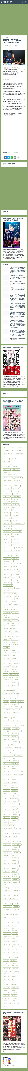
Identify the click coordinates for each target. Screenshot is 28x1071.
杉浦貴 (6, 626)
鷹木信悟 (20, 564)
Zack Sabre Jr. (8, 561)
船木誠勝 (15, 685)
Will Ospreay (7, 699)
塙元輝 (6, 855)
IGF (15, 831)
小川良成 (6, 861)
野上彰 (14, 996)
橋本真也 (7, 499)
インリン (17, 777)
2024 (18, 483)
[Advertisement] (14, 20)
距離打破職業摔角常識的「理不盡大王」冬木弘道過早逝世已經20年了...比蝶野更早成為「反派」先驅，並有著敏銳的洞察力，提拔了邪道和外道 (17, 332)
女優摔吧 (20, 947)
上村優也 (17, 631)
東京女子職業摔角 (9, 483)
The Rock (18, 796)
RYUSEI (6, 750)
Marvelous (7, 834)
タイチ (6, 623)
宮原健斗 (7, 510)
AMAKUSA (7, 712)
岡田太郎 (15, 863)
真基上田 (19, 588)
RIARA (16, 906)
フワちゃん (7, 664)
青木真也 (6, 772)
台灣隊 (14, 939)
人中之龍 (6, 928)
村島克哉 (15, 969)
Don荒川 (14, 793)
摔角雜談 (15, 683)
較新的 (3, 169)
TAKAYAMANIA (16, 661)
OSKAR (6, 648)
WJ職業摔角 (7, 680)
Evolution (7, 715)
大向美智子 (7, 761)
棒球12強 (14, 974)
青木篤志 (16, 1004)
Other (6, 577)
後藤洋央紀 (16, 550)
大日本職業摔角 (8, 726)
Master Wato (17, 904)
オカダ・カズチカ (9, 548)
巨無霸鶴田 (7, 494)
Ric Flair (15, 728)
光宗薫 (15, 933)
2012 (12, 888)
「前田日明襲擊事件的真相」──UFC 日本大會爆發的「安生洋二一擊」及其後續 (17, 277)
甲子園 (6, 985)
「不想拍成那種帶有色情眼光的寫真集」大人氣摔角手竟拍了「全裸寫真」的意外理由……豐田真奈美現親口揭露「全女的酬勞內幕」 (17, 270)
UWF (6, 537)
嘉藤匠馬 (14, 942)
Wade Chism (7, 920)
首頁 (4, 37)
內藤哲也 (15, 488)
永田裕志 (15, 510)
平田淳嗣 (6, 683)
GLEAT (14, 621)
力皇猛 (17, 936)
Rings (6, 839)
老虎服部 (6, 658)
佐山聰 (6, 515)
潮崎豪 (15, 580)
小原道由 (6, 952)
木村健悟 (6, 766)
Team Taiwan (7, 912)
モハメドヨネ (14, 799)
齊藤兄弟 (16, 583)
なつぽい (14, 602)
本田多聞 (6, 869)
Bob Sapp (17, 890)
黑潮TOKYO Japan (9, 885)
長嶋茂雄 (6, 1001)
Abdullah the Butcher (9, 691)
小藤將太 (6, 955)
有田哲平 (6, 807)
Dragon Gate (16, 637)
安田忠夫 (7, 642)
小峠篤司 (15, 858)
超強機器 (14, 672)
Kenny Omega (8, 796)
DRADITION (7, 572)
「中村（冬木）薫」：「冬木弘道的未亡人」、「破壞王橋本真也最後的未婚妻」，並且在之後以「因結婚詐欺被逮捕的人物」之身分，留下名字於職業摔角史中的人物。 (17, 298)
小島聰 (16, 596)
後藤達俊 (15, 958)
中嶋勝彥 (7, 542)
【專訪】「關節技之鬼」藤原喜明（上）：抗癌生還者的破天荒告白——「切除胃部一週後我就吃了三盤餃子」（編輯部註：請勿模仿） (17, 306)
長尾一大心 (7, 742)
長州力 (16, 469)
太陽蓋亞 (14, 780)
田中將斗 (6, 874)
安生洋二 (6, 950)
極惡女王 (7, 491)
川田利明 (15, 505)
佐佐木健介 (7, 604)
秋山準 (14, 607)
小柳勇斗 (14, 952)
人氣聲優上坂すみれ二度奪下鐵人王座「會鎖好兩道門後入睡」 (17, 288)
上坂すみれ (16, 664)
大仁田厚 (14, 507)
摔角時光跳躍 (18, 572)
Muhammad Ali (8, 747)
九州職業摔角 (17, 680)
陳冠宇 (14, 1001)
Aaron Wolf (7, 480)
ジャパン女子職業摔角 (10, 594)
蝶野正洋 (17, 480)
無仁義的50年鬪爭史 (9, 475)
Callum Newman (8, 677)
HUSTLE (7, 661)
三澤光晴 (16, 486)
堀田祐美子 (7, 944)
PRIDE (21, 718)
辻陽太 (6, 521)
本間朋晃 (15, 869)
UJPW (12, 917)
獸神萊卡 (7, 580)
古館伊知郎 (7, 801)
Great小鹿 (7, 718)
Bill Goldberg (7, 890)
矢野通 (6, 788)
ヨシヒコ (6, 923)
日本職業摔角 (16, 496)
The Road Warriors (9, 842)
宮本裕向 (14, 950)
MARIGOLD (7, 618)
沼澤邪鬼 (6, 977)
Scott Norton (17, 909)
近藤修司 (14, 993)
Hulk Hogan (16, 575)
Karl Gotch (7, 728)
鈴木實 (6, 513)
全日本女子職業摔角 (9, 464)
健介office (7, 933)
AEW (14, 688)
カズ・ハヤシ (16, 844)
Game (14, 715)
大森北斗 (6, 737)
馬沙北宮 (14, 610)
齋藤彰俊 (7, 567)
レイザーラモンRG (9, 755)
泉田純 (14, 977)
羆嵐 (22, 726)
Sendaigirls (14, 839)
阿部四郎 (15, 817)
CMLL (14, 893)
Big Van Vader (14, 674)
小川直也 (7, 523)
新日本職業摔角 (14, 152)
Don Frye (18, 828)
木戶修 (14, 782)
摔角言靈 (14, 963)
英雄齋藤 (7, 558)
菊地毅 (14, 990)
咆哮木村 (6, 758)
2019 (6, 459)
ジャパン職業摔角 (9, 588)
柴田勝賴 (6, 685)
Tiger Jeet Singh (8, 753)
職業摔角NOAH (8, 453)
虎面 (16, 494)
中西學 (6, 701)
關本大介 (6, 817)
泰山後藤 (6, 704)
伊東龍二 (15, 850)
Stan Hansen (8, 553)
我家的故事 (15, 804)
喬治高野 (16, 853)
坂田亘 (15, 801)
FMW (15, 567)
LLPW (16, 569)
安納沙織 (7, 534)
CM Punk (6, 893)
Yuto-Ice (17, 618)
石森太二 (6, 769)
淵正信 (15, 645)
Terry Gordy (17, 912)
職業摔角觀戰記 (15, 788)
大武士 (6, 947)
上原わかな (7, 653)
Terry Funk (14, 750)
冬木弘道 (6, 734)
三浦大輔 (19, 755)
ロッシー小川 (15, 923)
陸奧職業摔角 (7, 1004)
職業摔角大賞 (17, 532)
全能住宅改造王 (8, 936)
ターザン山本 (17, 920)
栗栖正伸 (6, 974)
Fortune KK (19, 677)
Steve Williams (18, 774)
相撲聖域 (13, 985)
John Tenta (13, 898)
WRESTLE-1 (7, 631)
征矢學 (15, 761)
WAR (6, 720)
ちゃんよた (7, 844)
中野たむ (16, 847)
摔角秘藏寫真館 (8, 478)
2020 (6, 602)
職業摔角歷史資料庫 (9, 564)
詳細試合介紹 (6, 79)
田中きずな (15, 982)
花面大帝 (7, 518)
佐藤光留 (14, 931)
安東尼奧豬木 (8, 456)
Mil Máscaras (7, 836)
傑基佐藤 (7, 621)
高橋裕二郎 (7, 882)
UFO (5, 917)
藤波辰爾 (7, 461)
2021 (6, 674)
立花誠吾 (6, 990)
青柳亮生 (14, 790)
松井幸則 (6, 871)
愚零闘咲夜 (7, 866)
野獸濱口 (6, 998)
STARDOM (7, 469)
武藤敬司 (7, 467)
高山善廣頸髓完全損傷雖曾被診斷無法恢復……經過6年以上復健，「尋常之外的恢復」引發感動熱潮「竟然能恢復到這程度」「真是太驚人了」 (17, 315)
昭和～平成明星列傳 (17, 523)
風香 (5, 1006)
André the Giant (17, 712)
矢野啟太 (6, 987)
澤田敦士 (6, 979)
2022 (21, 772)
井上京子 (6, 850)
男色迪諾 (7, 669)
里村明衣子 (7, 880)
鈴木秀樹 (16, 815)
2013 (6, 745)
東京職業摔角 (7, 971)
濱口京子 (6, 982)
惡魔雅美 (6, 804)
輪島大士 (15, 739)
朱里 (14, 807)
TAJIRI (6, 639)
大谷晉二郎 (16, 653)
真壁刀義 (15, 669)
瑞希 (15, 809)
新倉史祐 (6, 966)
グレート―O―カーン (15, 720)
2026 (6, 451)
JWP (14, 718)
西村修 (6, 610)
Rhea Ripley (7, 909)
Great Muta (7, 569)
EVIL (15, 529)
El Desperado (8, 693)
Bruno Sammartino (9, 826)
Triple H (17, 915)
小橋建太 (16, 491)
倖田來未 (6, 780)
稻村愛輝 (7, 526)
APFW (19, 888)
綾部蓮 (6, 672)
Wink (19, 842)
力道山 (6, 666)
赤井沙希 (18, 478)
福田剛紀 (14, 634)
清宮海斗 (7, 532)
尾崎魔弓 (15, 861)
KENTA (15, 526)
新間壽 (20, 701)
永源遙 (20, 807)
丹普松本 (7, 505)
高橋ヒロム (16, 545)
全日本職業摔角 (16, 451)
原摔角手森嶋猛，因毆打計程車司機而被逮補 (17, 339)
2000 (18, 885)
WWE (14, 502)
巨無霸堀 (6, 782)
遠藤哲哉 (6, 996)
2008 (6, 888)
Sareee (6, 731)
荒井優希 (7, 575)
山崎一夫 (6, 863)
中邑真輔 (7, 550)
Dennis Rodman (8, 828)
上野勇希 (6, 925)
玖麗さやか (7, 809)
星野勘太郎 (15, 966)
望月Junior (7, 969)
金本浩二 (6, 790)
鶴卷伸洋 (6, 820)
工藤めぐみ (7, 958)
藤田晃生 (6, 993)
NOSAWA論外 (19, 747)
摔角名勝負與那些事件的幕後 (11, 764)
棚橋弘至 (19, 453)
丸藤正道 (14, 513)
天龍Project (7, 596)
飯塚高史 (16, 880)
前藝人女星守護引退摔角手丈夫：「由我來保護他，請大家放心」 (17, 283)
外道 (14, 758)
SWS (12, 629)
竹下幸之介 (19, 548)
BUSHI (15, 615)
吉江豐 (13, 701)
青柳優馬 (14, 626)
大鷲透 (13, 947)
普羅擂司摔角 (7, 2)
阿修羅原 (16, 742)
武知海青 (6, 739)
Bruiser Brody (8, 585)
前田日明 (16, 542)
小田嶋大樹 (7, 645)
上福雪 (15, 556)
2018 (6, 37)
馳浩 (6, 629)
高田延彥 (7, 556)
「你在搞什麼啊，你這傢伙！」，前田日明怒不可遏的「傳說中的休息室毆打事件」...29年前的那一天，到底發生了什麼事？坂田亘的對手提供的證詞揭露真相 (17, 324)
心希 (14, 656)
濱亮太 (14, 979)
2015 (6, 823)
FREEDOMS (7, 831)
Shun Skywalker (16, 731)
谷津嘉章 (16, 534)
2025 (19, 448)
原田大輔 (6, 939)
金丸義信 (14, 998)
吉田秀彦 (6, 942)
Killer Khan (17, 693)
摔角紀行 (6, 963)
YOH (5, 799)
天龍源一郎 (7, 486)
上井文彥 (6, 723)
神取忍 (15, 499)
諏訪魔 (13, 537)
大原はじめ (16, 944)
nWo (16, 699)
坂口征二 (14, 521)
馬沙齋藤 (7, 637)
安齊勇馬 (15, 642)
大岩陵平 (14, 666)
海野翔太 (18, 599)
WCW (14, 696)
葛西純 (14, 769)
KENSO (17, 901)
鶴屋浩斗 (15, 820)
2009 (14, 772)
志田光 (6, 960)
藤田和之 (6, 688)
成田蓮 (15, 612)
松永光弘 (16, 971)
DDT (15, 467)
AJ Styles (13, 823)
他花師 (14, 928)
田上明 (14, 766)
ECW (5, 898)
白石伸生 (6, 812)
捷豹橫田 (13, 960)
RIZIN (16, 836)
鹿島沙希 (16, 882)
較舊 (25, 169)
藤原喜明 (7, 545)
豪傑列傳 (7, 540)
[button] (1, 2)
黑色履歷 (17, 710)
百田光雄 (15, 874)
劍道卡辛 (14, 639)
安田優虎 (6, 858)
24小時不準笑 (7, 774)
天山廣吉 (6, 656)
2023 (17, 456)
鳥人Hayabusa (8, 710)
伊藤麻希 (6, 931)
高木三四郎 (7, 615)
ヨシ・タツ (7, 847)
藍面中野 (15, 518)
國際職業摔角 (15, 723)
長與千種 (16, 540)
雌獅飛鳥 (7, 583)
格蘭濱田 (6, 785)
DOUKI (12, 745)
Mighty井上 (16, 834)
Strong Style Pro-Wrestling (11, 650)
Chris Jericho (7, 896)
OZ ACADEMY (7, 906)
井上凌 (14, 925)
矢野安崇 (15, 812)
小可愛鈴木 (16, 604)
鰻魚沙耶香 (7, 612)
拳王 (17, 553)
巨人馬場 (7, 472)
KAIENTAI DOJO (8, 901)
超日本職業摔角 (8, 707)
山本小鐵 (7, 607)
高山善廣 (7, 591)
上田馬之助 (15, 577)
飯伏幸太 (17, 707)
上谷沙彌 (7, 488)
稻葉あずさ (15, 987)
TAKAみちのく (8, 777)
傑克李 (6, 634)
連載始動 (14, 515)
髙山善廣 (6, 793)
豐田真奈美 (7, 815)
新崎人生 (16, 866)
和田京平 (14, 623)
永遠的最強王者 (8, 599)
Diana (16, 896)
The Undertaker (8, 915)
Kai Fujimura (7, 904)
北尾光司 (15, 734)
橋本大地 (15, 737)
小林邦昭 (7, 529)
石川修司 (15, 704)
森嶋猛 (14, 871)
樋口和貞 (14, 785)
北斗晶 (6, 507)
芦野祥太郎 (15, 877)
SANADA (6, 696)
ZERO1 (15, 558)
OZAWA (6, 496)
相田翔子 (6, 877)
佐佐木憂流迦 (7, 853)
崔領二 (14, 955)
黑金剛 (14, 658)
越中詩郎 (7, 502)
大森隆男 (14, 855)
